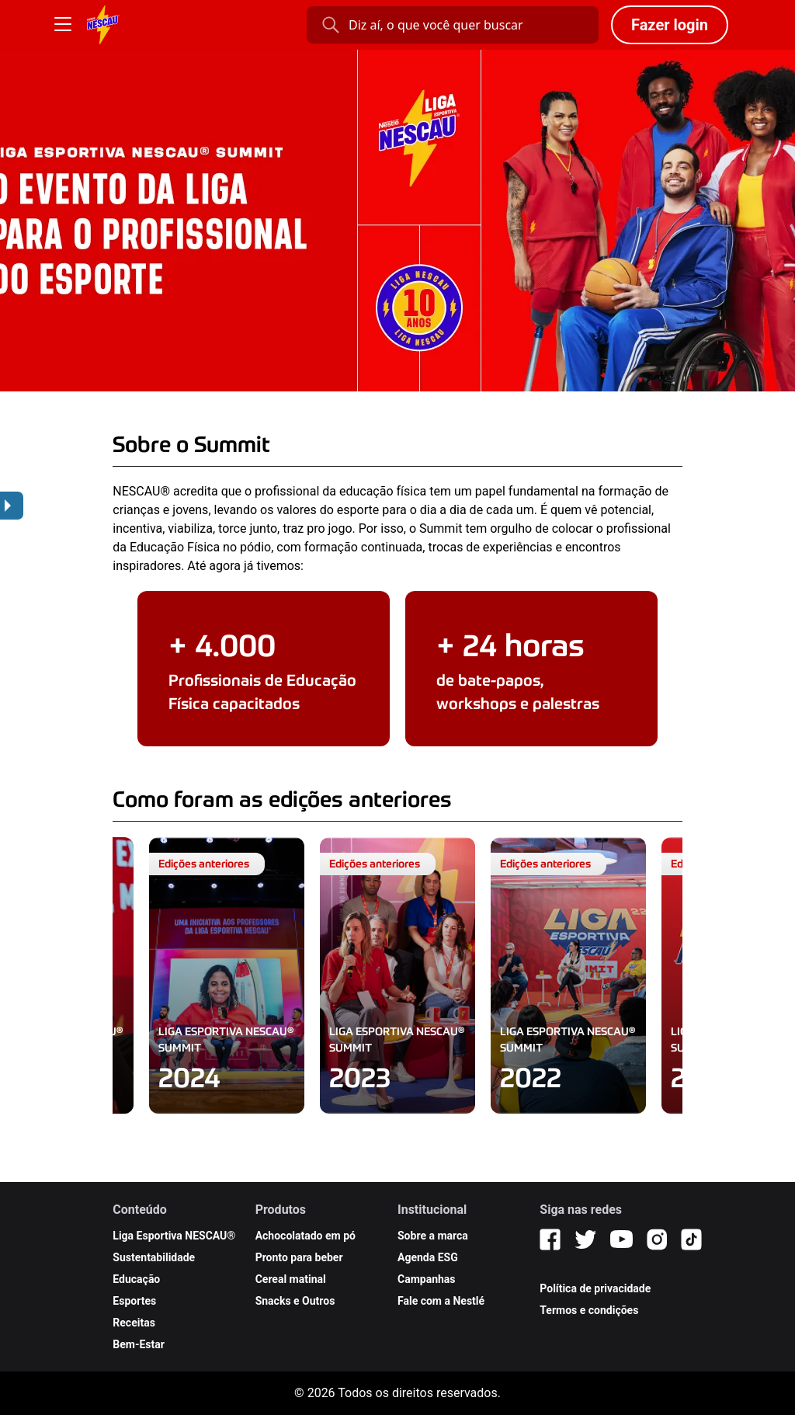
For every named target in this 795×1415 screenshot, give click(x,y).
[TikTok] (691, 1239)
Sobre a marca (433, 1235)
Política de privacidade (595, 1288)
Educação (136, 1279)
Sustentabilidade (154, 1257)
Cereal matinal (290, 1279)
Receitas (134, 1322)
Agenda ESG (428, 1257)
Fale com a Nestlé (441, 1301)
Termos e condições (589, 1310)
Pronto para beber (299, 1257)
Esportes (134, 1301)
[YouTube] (621, 1239)
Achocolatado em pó (305, 1235)
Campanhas (427, 1279)
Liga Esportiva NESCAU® (174, 1235)
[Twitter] (585, 1239)
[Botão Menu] (62, 25)
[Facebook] (550, 1239)
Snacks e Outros (295, 1301)
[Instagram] (657, 1239)
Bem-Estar (139, 1344)
